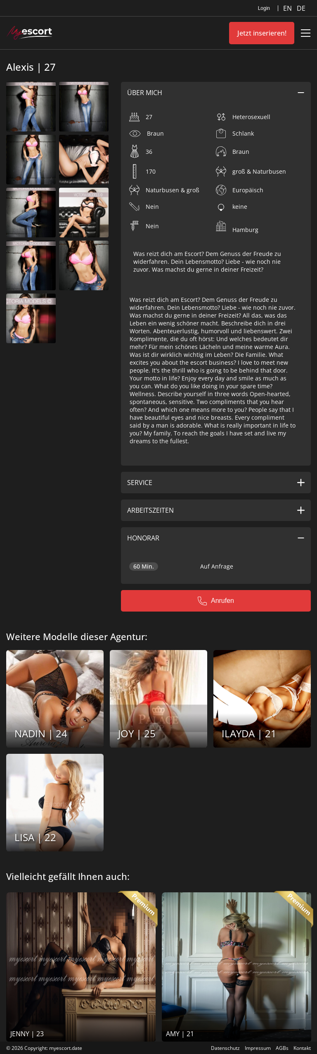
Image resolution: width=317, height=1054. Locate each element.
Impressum (258, 1048)
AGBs (282, 1048)
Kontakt (302, 1048)
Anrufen (216, 600)
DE (301, 8)
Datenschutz (225, 1048)
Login (264, 8)
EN (288, 8)
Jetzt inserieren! (261, 33)
